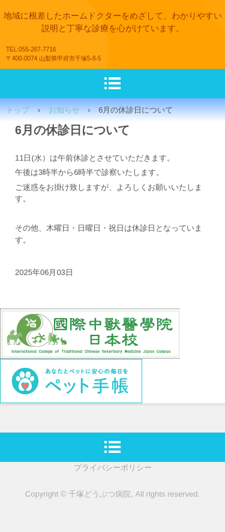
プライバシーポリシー (113, 467)
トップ (17, 109)
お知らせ (64, 109)
